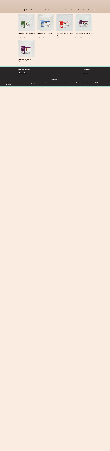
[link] (95, 9)
